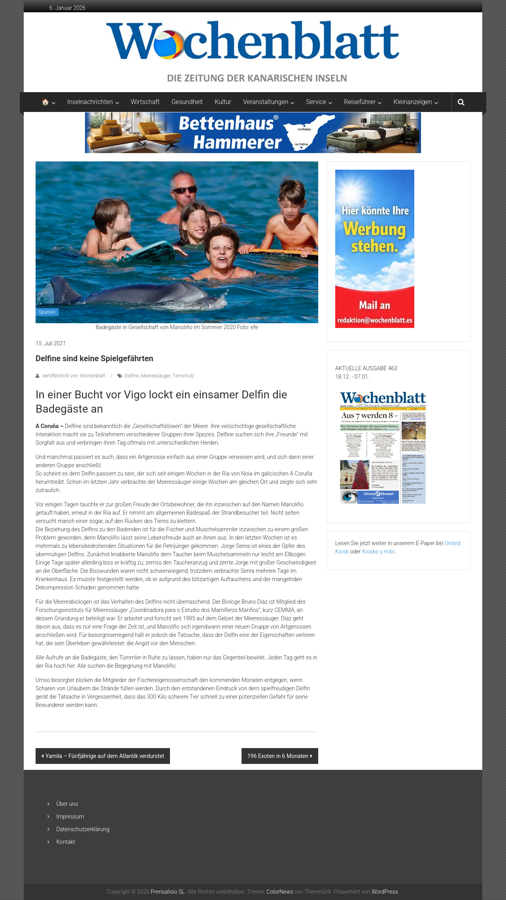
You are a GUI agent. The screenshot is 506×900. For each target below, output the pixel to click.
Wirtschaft (145, 102)
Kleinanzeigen (412, 102)
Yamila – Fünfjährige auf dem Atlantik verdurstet (104, 756)
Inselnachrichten (90, 102)
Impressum (70, 816)
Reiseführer (360, 102)
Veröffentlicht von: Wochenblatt (73, 376)
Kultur (223, 102)
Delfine (132, 376)
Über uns (67, 804)
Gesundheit (187, 102)
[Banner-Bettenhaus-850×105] (253, 132)
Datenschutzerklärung (82, 829)
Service (316, 102)
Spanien (47, 312)
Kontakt (65, 842)
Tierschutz (183, 376)
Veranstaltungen (265, 102)
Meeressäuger (155, 376)
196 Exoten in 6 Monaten (277, 756)
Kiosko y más (378, 551)
